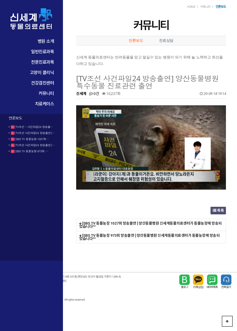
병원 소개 (46, 41)
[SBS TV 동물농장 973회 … (31, 151)
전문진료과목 (42, 62)
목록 (218, 210)
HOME (191, 6)
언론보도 (136, 40)
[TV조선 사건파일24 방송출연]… (34, 133)
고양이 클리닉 (42, 72)
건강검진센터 (42, 82)
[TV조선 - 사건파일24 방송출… (33, 127)
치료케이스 (44, 103)
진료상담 (166, 40)
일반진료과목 (42, 51)
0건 (94, 93)
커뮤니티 (46, 93)
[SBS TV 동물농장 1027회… (31, 139)
